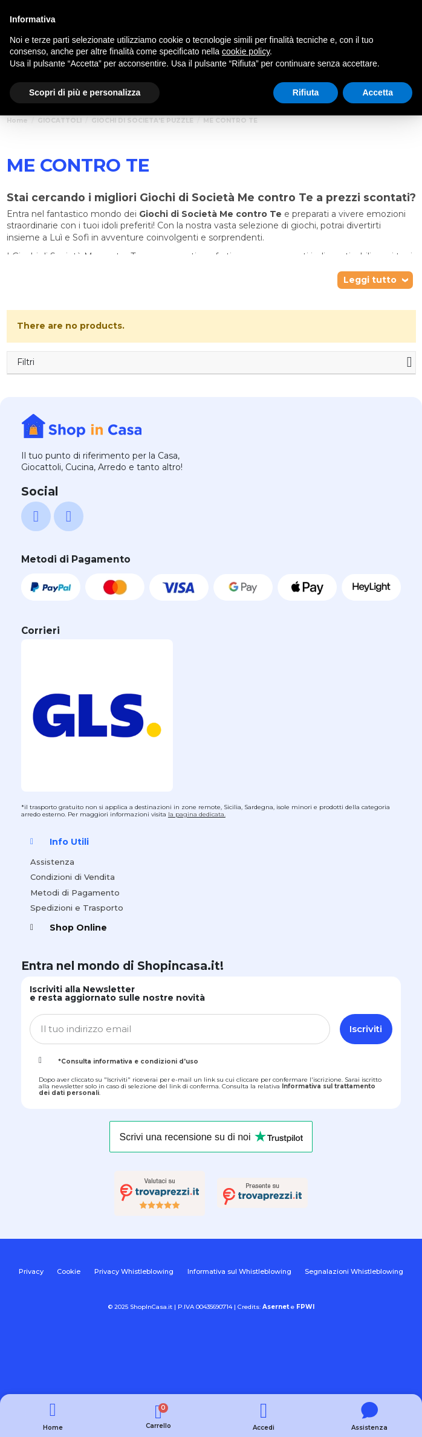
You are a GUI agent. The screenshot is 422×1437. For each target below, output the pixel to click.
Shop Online (78, 927)
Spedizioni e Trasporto (76, 907)
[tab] (211, 841)
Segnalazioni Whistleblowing (354, 1271)
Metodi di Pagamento (75, 892)
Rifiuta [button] (306, 92)
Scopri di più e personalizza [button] (84, 92)
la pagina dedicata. (197, 814)
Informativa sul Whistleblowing (239, 1271)
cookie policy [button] (246, 51)
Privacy (31, 1271)
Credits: (263, 1307)
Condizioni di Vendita (72, 877)
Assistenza (52, 862)
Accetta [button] (377, 92)
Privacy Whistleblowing (134, 1271)
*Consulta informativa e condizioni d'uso (128, 1061)
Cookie (68, 1271)
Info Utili (69, 841)
